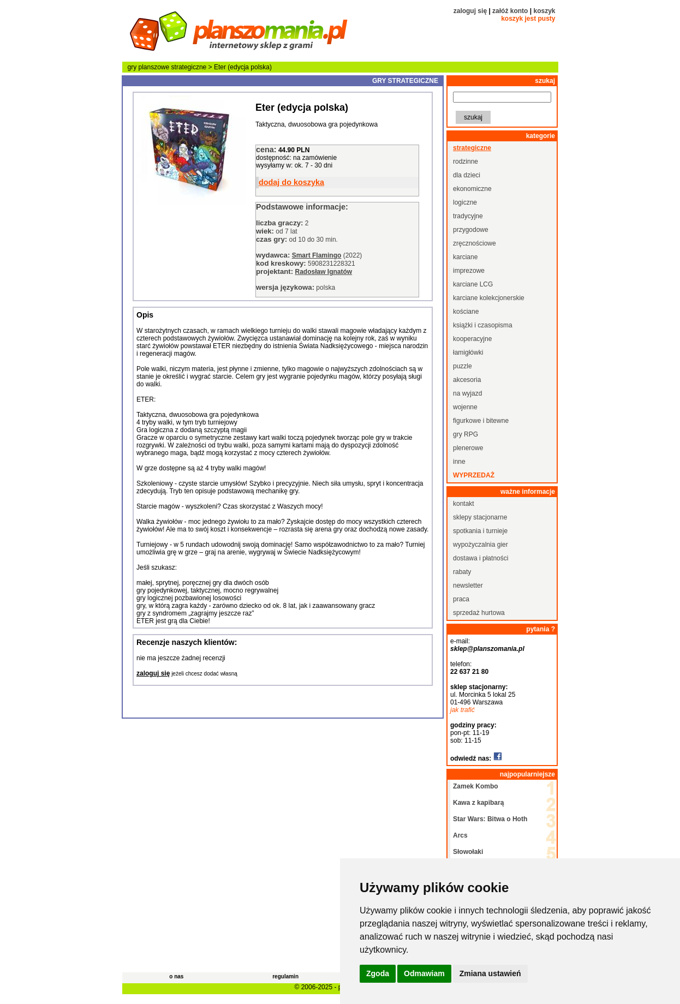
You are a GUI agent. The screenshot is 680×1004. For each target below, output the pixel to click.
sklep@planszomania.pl (487, 649)
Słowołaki (468, 852)
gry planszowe (149, 67)
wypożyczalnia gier (480, 544)
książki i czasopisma (482, 325)
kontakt (463, 503)
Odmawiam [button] (424, 973)
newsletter (468, 585)
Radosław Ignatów (323, 272)
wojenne (465, 407)
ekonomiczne (472, 189)
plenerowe (468, 448)
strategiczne (189, 67)
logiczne (465, 202)
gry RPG (465, 434)
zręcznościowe (474, 243)
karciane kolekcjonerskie (488, 298)
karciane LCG (473, 284)
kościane (466, 311)
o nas (176, 976)
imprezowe (469, 270)
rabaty (462, 572)
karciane (465, 257)
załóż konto (510, 11)
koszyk (544, 11)
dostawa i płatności (480, 558)
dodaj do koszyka (291, 182)
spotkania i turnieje (480, 531)
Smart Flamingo (317, 255)
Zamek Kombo (475, 786)
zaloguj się (470, 11)
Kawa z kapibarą (478, 802)
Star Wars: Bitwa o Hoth (490, 819)
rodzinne (465, 161)
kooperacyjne (472, 339)
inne (459, 461)
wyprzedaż (473, 475)
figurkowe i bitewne (481, 421)
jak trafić (462, 710)
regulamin (285, 976)
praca (461, 599)
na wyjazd (467, 393)
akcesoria (467, 380)
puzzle (462, 366)
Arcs (460, 835)
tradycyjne (468, 216)
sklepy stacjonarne (480, 517)
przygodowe (470, 230)
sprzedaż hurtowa (479, 613)
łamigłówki (468, 352)
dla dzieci (466, 175)
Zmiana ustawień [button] (490, 973)
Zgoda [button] (377, 973)
